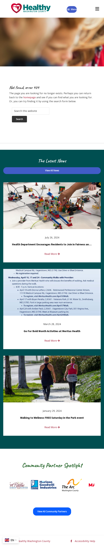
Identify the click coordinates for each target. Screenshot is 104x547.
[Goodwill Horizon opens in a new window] (50, 484)
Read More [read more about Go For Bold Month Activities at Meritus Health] (52, 340)
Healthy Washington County (34, 541)
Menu (74, 9)
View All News (52, 170)
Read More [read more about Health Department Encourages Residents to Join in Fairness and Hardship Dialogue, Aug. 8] (52, 253)
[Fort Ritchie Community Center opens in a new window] (22, 484)
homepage (29, 97)
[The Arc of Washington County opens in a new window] (79, 484)
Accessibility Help (85, 541)
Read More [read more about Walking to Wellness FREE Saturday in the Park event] (52, 427)
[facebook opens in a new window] (71, 541)
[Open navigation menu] (97, 9)
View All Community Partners (52, 511)
